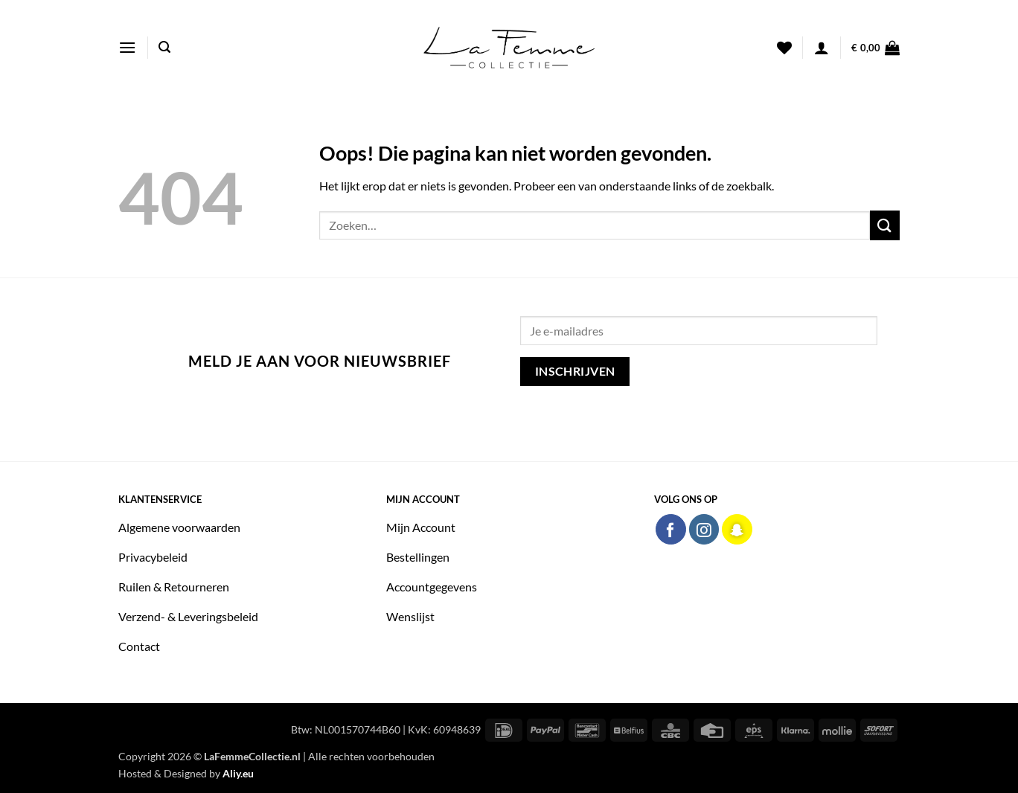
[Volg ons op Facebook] (671, 529)
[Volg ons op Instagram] (704, 529)
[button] (127, 47)
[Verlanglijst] (784, 47)
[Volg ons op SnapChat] (737, 529)
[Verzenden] (885, 225)
